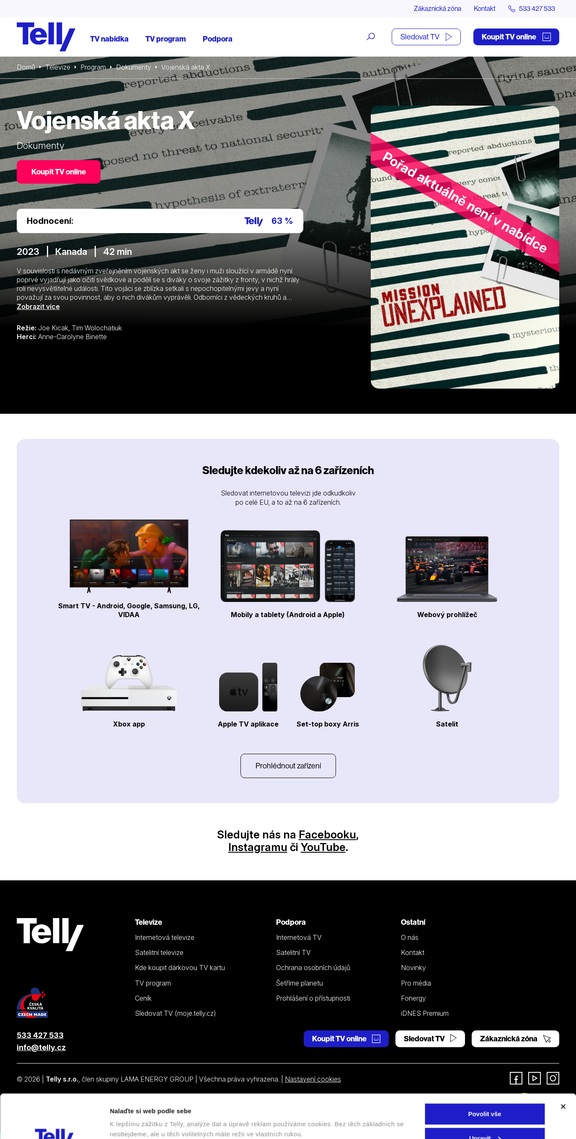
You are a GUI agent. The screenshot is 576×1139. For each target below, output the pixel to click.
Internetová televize (164, 937)
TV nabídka (109, 39)
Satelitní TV (293, 952)
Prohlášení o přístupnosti (313, 998)
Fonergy (413, 998)
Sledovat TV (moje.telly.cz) (175, 1013)
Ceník (143, 998)
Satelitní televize (159, 952)
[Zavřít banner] (563, 1063)
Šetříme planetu (299, 983)
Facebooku (327, 834)
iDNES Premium (425, 1013)
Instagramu (257, 847)
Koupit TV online (516, 37)
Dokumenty (133, 67)
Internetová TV (299, 937)
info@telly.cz (41, 1047)
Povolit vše (484, 1070)
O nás (409, 937)
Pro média (416, 983)
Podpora (217, 39)
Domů (26, 67)
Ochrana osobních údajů (313, 967)
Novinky (413, 967)
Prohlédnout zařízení (288, 766)
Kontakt (485, 8)
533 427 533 (40, 1035)
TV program (165, 39)
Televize (57, 67)
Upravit (485, 1094)
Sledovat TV (426, 37)
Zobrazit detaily (133, 1113)
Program (93, 67)
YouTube (323, 847)
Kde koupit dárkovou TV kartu (180, 967)
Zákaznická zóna (437, 8)
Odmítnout (485, 1118)
